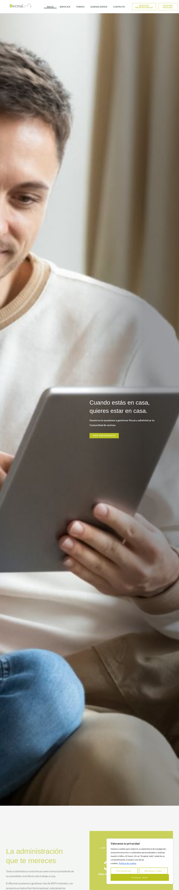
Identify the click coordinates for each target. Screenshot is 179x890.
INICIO (50, 6)
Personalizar (124, 871)
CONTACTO (119, 6)
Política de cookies (127, 863)
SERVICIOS (65, 6)
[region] (140, 861)
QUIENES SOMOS (98, 6)
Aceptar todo (140, 877)
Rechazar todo (153, 871)
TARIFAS (80, 6)
